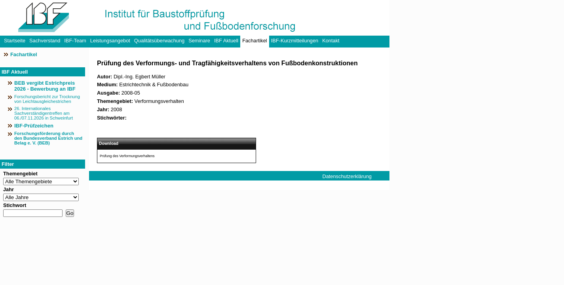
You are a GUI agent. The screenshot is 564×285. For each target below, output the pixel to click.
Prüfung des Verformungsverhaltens (127, 156)
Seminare (199, 41)
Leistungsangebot (110, 41)
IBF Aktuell (226, 41)
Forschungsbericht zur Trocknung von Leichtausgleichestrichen (47, 99)
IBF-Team (75, 41)
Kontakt (330, 41)
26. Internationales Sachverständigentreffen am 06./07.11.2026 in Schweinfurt (43, 113)
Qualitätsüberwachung (159, 41)
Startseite (14, 41)
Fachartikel (254, 41)
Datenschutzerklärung (346, 176)
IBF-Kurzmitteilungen (294, 41)
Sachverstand (44, 41)
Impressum (334, 186)
